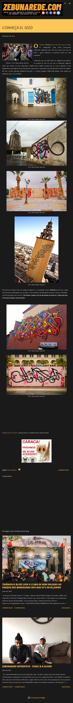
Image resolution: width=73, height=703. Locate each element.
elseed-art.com (11, 433)
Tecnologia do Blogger (36, 698)
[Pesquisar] (65, 3)
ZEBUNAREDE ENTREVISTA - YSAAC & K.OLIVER (27, 666)
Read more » (66, 608)
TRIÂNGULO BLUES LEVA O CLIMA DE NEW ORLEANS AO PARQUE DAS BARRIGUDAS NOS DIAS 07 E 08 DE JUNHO (31, 586)
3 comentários (19, 608)
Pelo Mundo (12, 470)
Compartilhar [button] (63, 470)
